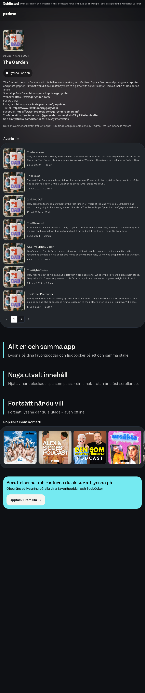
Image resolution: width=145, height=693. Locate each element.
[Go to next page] (28, 319)
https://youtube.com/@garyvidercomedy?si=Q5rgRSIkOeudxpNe (56, 115)
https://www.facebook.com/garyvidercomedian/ (48, 111)
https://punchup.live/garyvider (49, 93)
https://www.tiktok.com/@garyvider (35, 107)
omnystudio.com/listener (25, 118)
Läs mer (137, 3)
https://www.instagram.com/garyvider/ (41, 104)
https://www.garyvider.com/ (32, 96)
